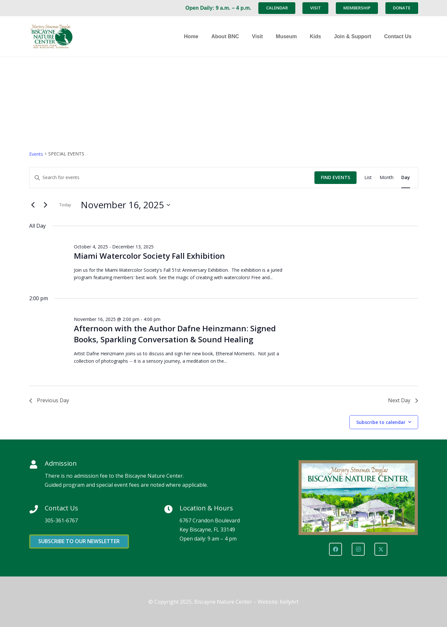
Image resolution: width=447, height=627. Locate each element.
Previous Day (49, 400)
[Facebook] (335, 549)
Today (65, 205)
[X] (380, 549)
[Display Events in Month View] (387, 177)
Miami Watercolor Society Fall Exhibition (149, 255)
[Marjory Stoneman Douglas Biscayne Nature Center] (69, 36)
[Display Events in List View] (368, 177)
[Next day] (46, 205)
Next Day (403, 400)
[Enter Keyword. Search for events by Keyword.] (171, 177)
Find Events (335, 177)
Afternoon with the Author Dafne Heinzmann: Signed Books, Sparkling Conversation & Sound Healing (175, 334)
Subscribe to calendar (381, 422)
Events (36, 154)
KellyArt (289, 601)
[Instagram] (358, 549)
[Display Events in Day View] (405, 177)
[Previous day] (33, 205)
